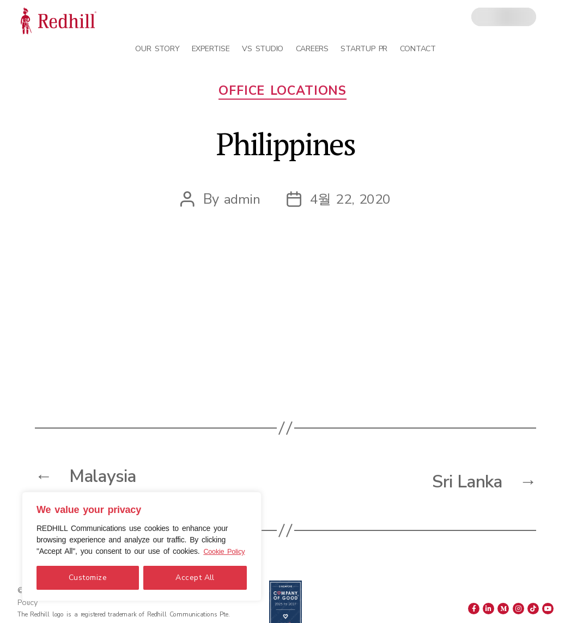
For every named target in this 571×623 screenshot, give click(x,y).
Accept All (195, 577)
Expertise (211, 49)
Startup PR (364, 49)
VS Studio (262, 49)
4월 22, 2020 (350, 202)
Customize (88, 577)
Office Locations (285, 94)
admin (241, 202)
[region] (142, 540)
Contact (418, 49)
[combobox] (503, 17)
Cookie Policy (90, 551)
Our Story (157, 49)
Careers (312, 49)
